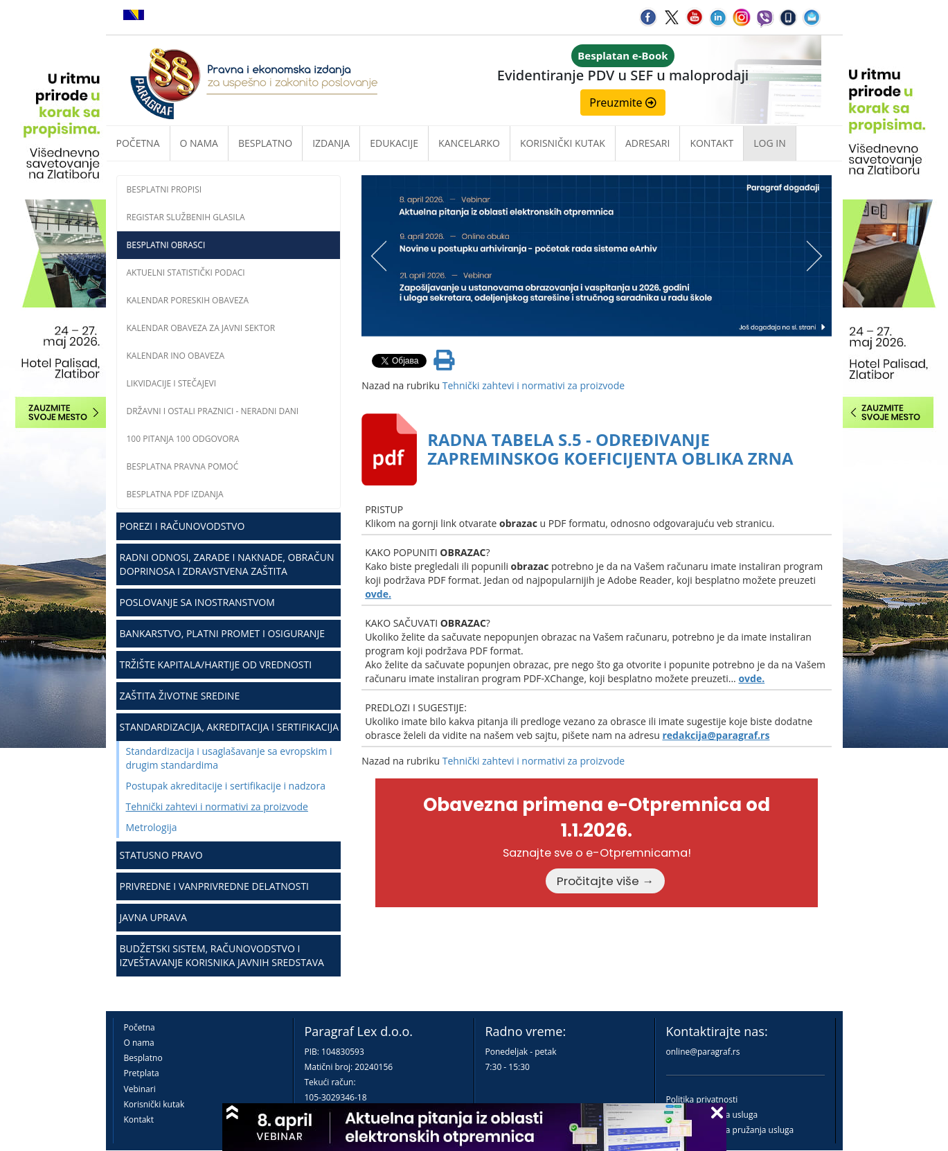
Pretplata (141, 1073)
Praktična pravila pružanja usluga (730, 1130)
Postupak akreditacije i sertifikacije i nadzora (225, 785)
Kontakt (139, 1119)
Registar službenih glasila (186, 217)
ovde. (378, 593)
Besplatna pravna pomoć (183, 466)
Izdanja (331, 143)
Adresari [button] (647, 143)
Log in (769, 143)
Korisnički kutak (154, 1104)
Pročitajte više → (605, 881)
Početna (138, 143)
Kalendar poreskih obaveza (188, 300)
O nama (199, 143)
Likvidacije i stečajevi (172, 383)
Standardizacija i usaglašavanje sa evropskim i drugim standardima (229, 757)
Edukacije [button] (394, 143)
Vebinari (140, 1089)
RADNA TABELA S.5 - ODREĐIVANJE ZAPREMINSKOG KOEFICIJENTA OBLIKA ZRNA (610, 448)
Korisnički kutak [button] (562, 143)
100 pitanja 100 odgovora (183, 439)
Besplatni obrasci (166, 245)
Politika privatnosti (702, 1099)
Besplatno (265, 143)
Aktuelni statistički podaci (186, 272)
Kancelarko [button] (469, 143)
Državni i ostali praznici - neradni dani (213, 411)
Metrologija (151, 827)
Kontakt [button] (711, 143)
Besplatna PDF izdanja (175, 494)
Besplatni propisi (164, 189)
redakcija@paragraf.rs (715, 735)
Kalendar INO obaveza (176, 356)
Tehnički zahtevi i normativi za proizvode (217, 806)
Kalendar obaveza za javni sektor (201, 328)
